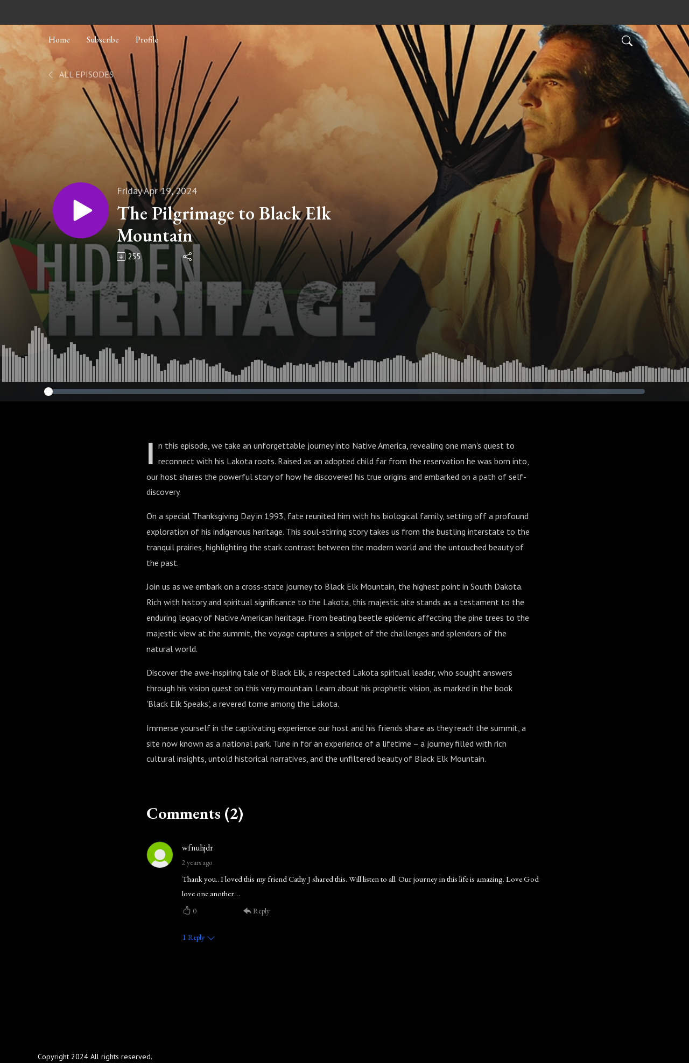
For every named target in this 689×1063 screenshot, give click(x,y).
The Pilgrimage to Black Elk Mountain (224, 224)
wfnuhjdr (197, 847)
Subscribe (103, 39)
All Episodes (80, 74)
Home (59, 39)
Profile (147, 39)
